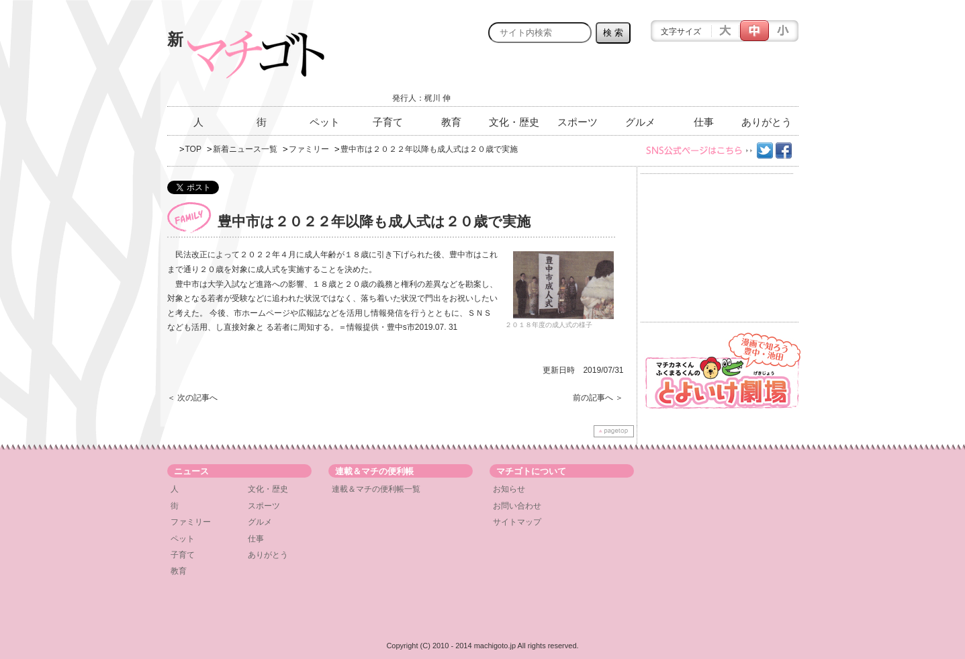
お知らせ (509, 489)
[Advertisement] (641, 78)
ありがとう (766, 122)
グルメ (640, 122)
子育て (388, 122)
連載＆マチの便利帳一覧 (376, 489)
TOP (193, 149)
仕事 (704, 122)
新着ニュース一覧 (245, 149)
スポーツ (577, 122)
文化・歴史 (514, 122)
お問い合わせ (517, 506)
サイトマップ (517, 522)
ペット (325, 122)
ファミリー (309, 149)
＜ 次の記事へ (192, 397)
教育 (451, 122)
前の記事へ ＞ (598, 397)
